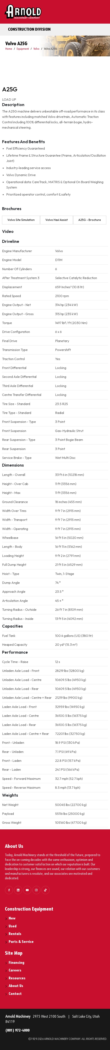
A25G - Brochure (89, 220)
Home (8, 48)
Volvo (36, 48)
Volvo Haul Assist (56, 220)
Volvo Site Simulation (21, 220)
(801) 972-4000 (17, 1030)
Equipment (23, 48)
